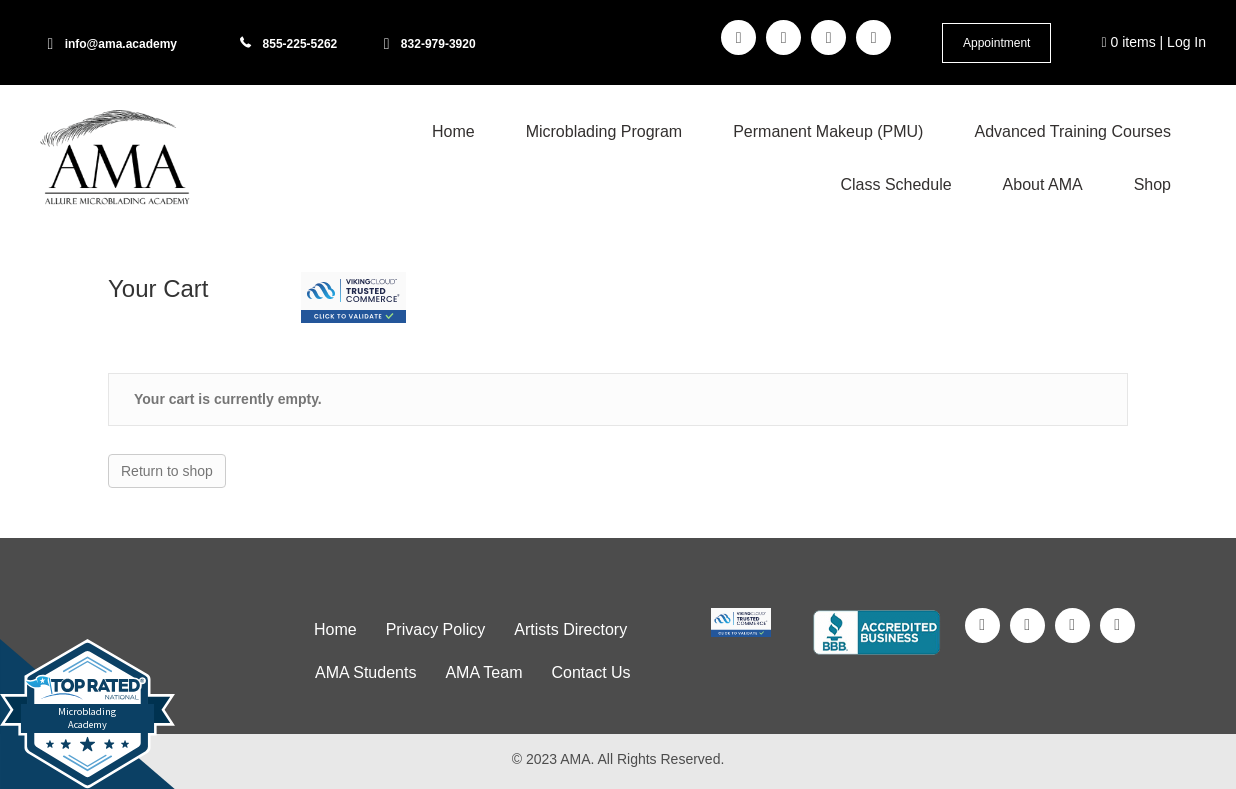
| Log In (1181, 42)
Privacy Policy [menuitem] (436, 629)
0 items (1129, 42)
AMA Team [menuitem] (483, 672)
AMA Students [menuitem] (365, 672)
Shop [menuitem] (1152, 184)
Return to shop (167, 471)
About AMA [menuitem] (1043, 184)
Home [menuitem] (453, 131)
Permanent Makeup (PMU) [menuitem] (828, 131)
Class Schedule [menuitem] (895, 184)
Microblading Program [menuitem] (604, 131)
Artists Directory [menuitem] (570, 629)
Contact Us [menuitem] (590, 672)
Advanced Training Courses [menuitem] (1072, 131)
